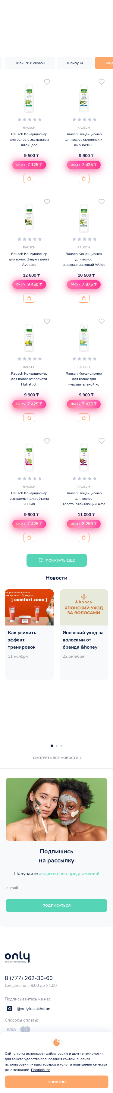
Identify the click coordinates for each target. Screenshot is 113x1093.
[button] (29, 165)
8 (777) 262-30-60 (29, 978)
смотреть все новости (58, 757)
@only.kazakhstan (27, 1008)
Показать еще (56, 560)
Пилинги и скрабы (29, 63)
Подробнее (40, 1069)
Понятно (57, 1081)
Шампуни (75, 63)
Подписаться (56, 905)
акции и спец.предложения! (69, 873)
